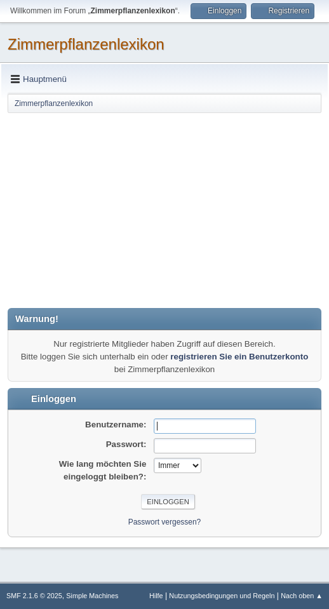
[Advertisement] (164, 209)
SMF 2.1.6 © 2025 (34, 595)
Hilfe (156, 595)
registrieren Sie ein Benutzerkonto (239, 356)
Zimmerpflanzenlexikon (86, 44)
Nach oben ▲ (302, 595)
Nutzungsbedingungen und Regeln (221, 595)
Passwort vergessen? (164, 522)
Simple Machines (92, 595)
